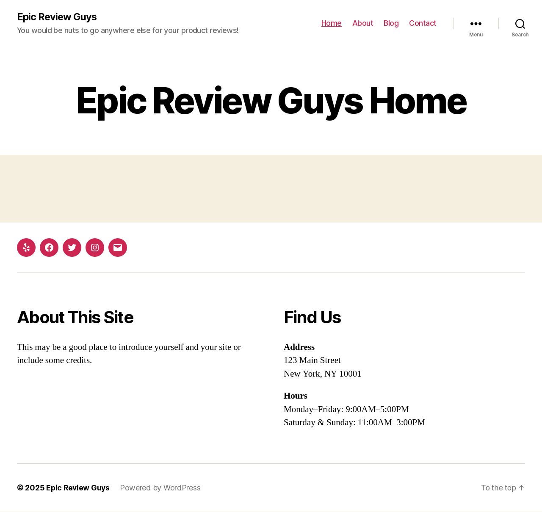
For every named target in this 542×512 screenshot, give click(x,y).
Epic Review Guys (57, 17)
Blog (391, 23)
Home (331, 23)
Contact (423, 23)
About (362, 23)
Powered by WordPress (162, 488)
